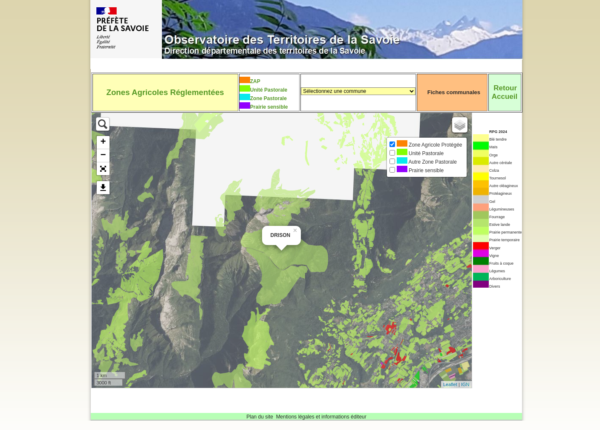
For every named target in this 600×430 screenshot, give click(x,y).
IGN (465, 384)
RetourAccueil (504, 92)
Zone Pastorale (268, 98)
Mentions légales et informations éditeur (321, 417)
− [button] (103, 155)
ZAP (255, 81)
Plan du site (259, 417)
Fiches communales (453, 92)
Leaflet (450, 384)
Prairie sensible (269, 107)
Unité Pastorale (268, 90)
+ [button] (103, 142)
